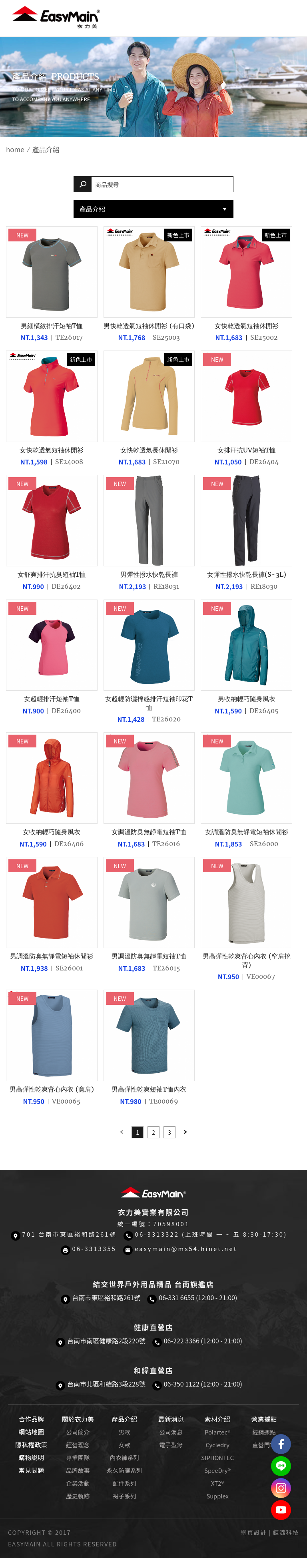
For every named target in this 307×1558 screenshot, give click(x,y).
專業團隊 (78, 1457)
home (15, 149)
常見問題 (31, 1470)
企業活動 (78, 1483)
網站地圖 (31, 1431)
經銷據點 (264, 1432)
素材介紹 (217, 1419)
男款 (124, 1432)
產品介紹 (92, 209)
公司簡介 (78, 1432)
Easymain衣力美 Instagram (281, 1488)
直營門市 (264, 1444)
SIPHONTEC (217, 1457)
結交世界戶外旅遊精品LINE (281, 1466)
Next (185, 1132)
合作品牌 (31, 1419)
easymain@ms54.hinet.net (186, 1248)
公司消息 (171, 1432)
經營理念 (78, 1444)
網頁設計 (254, 1532)
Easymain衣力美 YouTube (281, 1510)
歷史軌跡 (78, 1496)
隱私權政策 (31, 1444)
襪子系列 (124, 1496)
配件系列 (124, 1483)
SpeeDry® (217, 1470)
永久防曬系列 (124, 1470)
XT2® (217, 1483)
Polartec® (217, 1432)
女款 (124, 1444)
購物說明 (31, 1457)
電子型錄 (171, 1444)
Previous (122, 1132)
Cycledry (217, 1444)
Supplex (217, 1496)
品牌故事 (78, 1470)
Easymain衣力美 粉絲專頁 (281, 1444)
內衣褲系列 (124, 1457)
